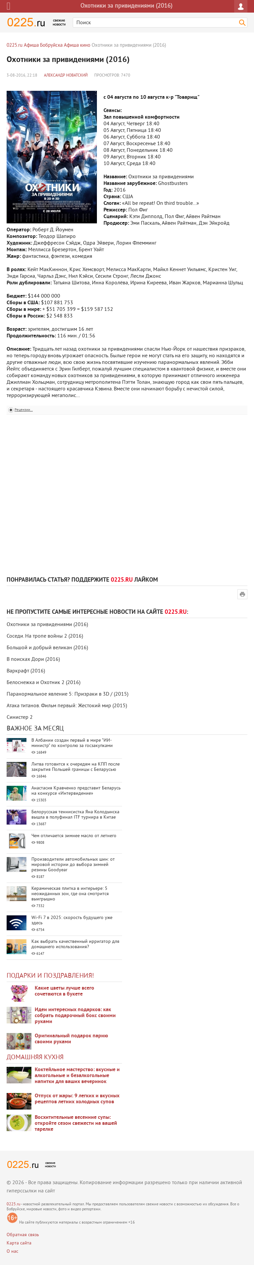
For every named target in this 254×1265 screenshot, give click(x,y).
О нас (12, 1251)
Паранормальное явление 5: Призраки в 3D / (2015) (67, 694)
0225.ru (13, 1204)
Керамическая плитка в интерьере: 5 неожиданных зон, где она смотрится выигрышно (70, 894)
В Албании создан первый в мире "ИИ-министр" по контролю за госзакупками (72, 743)
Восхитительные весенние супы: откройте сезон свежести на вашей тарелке (76, 1123)
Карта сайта (19, 1243)
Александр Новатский (66, 75)
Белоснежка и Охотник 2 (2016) (43, 682)
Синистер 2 (20, 717)
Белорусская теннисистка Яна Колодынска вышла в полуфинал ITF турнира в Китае (75, 814)
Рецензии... (24, 410)
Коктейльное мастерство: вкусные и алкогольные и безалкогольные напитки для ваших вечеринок (77, 1075)
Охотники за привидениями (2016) (47, 624)
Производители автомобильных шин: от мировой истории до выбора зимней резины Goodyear (73, 865)
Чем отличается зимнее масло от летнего (73, 836)
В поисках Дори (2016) (33, 659)
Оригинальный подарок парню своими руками (71, 1039)
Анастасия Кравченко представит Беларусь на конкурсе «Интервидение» (76, 790)
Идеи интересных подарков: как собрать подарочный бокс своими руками (75, 1015)
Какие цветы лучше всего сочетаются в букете (64, 991)
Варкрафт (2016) (26, 671)
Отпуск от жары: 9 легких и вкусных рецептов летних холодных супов (77, 1099)
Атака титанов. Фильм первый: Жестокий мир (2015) (67, 706)
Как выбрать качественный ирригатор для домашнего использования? (75, 944)
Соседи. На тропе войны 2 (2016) (45, 636)
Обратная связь (23, 1235)
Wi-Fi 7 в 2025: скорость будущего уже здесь (71, 920)
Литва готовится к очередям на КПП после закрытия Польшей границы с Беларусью (75, 767)
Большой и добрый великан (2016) (47, 648)
